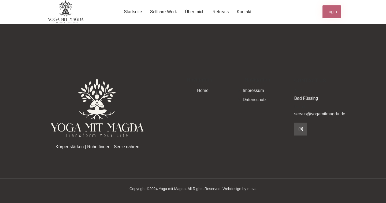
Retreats (221, 11)
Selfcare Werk (163, 11)
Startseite (133, 11)
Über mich (195, 11)
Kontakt (244, 11)
